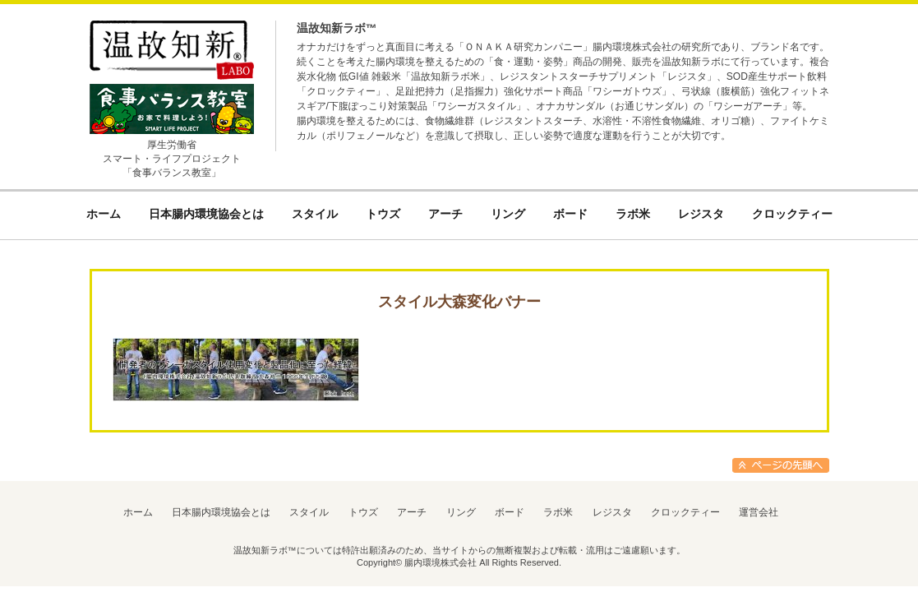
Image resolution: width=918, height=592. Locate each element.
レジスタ (612, 512)
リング (461, 512)
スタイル (309, 512)
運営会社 (758, 512)
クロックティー (685, 512)
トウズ (363, 512)
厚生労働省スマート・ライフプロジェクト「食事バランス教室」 (172, 158)
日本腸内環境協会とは (221, 512)
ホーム (138, 512)
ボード (509, 512)
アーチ (412, 512)
